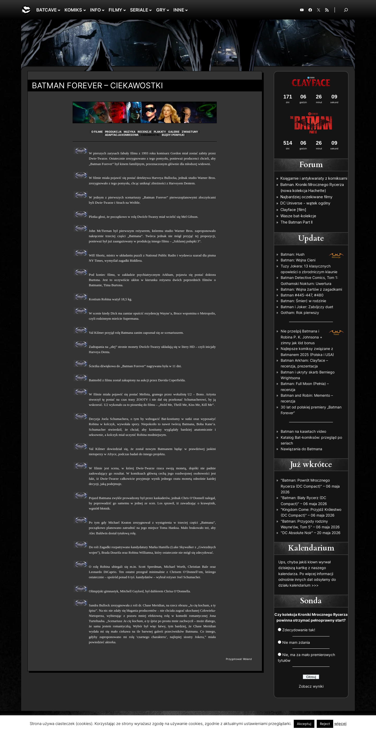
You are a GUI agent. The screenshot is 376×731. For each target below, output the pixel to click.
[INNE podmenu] (186, 10)
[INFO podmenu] (103, 10)
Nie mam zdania (296, 642)
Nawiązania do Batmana (301, 449)
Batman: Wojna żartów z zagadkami (311, 289)
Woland (247, 658)
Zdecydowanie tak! (298, 630)
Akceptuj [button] (304, 724)
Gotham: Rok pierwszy (300, 312)
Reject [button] (325, 724)
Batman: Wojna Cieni (298, 260)
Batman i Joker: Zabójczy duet (307, 307)
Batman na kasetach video (303, 431)
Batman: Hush (292, 254)
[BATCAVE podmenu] (59, 10)
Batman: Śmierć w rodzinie (303, 301)
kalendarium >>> (304, 585)
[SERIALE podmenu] (150, 10)
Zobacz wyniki (311, 686)
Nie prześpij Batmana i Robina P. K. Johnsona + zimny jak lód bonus (301, 337)
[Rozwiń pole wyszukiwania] (345, 9)
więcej (340, 723)
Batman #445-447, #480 (302, 295)
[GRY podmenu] (168, 10)
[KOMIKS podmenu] (84, 10)
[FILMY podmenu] (124, 10)
